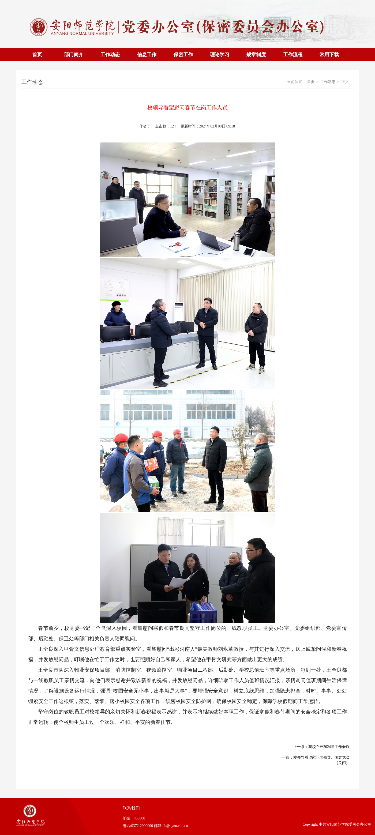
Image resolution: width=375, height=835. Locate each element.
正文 (345, 82)
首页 (37, 54)
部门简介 (73, 54)
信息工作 (146, 54)
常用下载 (329, 54)
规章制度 (256, 54)
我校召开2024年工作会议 (329, 747)
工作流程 (292, 54)
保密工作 (183, 54)
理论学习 (219, 54)
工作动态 (110, 54)
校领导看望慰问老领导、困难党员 (321, 757)
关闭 (342, 763)
